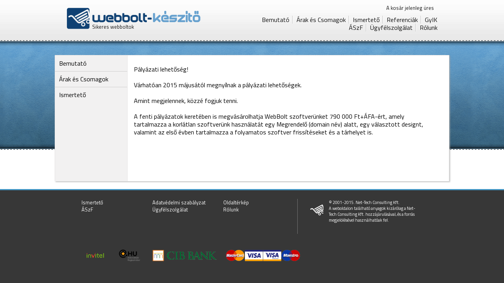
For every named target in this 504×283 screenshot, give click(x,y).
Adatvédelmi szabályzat (179, 202)
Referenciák (402, 20)
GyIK (431, 20)
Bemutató (275, 20)
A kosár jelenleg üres (410, 8)
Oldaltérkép (236, 202)
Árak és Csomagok (321, 20)
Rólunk (428, 27)
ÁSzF (356, 27)
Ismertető (366, 20)
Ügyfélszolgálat (391, 27)
